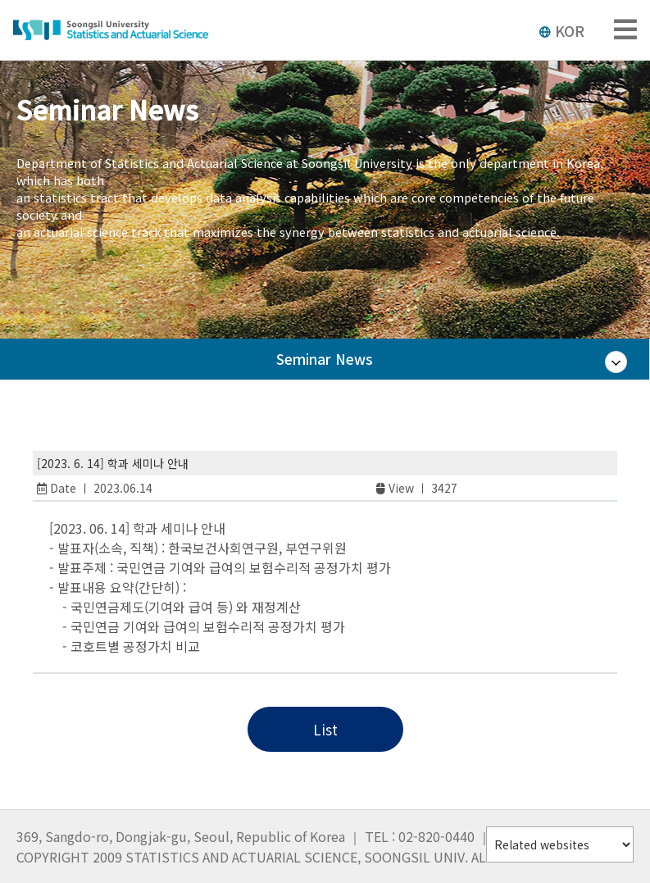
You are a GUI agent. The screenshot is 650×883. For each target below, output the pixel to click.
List (325, 729)
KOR (561, 30)
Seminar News (324, 372)
